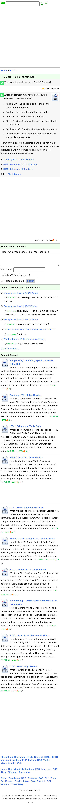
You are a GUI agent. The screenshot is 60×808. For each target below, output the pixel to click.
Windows (33, 781)
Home (4, 71)
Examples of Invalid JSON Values (21, 295)
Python (32, 763)
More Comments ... (10, 351)
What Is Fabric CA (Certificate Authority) (25, 342)
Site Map (12, 775)
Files (53, 781)
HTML (13, 71)
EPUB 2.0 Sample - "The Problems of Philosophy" (29, 332)
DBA (23, 781)
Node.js (16, 763)
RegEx (18, 784)
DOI (49, 784)
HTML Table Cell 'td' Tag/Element (20, 164)
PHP (24, 763)
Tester (4, 781)
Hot (10, 772)
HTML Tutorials (13, 174)
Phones (5, 787)
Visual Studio (8, 766)
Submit (30, 283)
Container (19, 760)
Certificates (7, 784)
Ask (28, 775)
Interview (46, 772)
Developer (14, 781)
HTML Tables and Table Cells (18, 169)
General (38, 760)
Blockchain (7, 760)
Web (19, 766)
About (16, 772)
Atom (3, 775)
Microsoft (6, 763)
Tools (46, 763)
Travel (13, 787)
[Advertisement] (30, 37)
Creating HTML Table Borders (18, 159)
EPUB (30, 760)
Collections (27, 772)
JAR (41, 781)
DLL (47, 781)
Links (26, 784)
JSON (55, 760)
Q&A (33, 784)
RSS (39, 763)
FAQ (37, 772)
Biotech (41, 784)
